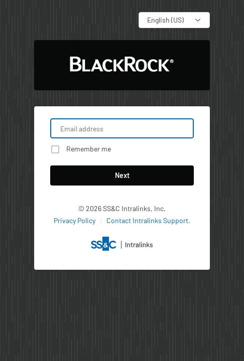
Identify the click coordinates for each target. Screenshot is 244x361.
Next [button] (122, 175)
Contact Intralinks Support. (148, 220)
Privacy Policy (74, 220)
